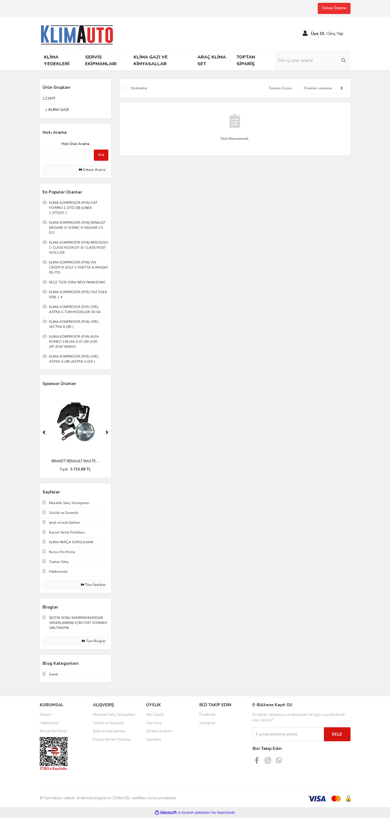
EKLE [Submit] (337, 734)
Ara (101, 154)
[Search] (313, 60)
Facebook (207, 714)
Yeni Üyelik (155, 714)
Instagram (207, 723)
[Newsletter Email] (288, 734)
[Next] (107, 432)
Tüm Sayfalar (93, 584)
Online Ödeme (334, 8)
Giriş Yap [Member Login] (335, 33)
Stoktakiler (139, 88)
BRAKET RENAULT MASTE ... (75, 461)
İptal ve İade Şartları (109, 731)
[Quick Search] (66, 155)
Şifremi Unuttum (159, 731)
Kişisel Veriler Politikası (112, 739)
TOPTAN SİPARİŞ (246, 60)
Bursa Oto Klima (53, 731)
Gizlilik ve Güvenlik (108, 723)
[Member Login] (305, 33)
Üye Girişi (154, 723)
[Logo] (79, 33)
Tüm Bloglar (94, 641)
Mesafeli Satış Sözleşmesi (114, 714)
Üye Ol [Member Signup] (318, 33)
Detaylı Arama (92, 169)
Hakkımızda (49, 723)
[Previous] (44, 432)
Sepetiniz (153, 739)
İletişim (45, 714)
